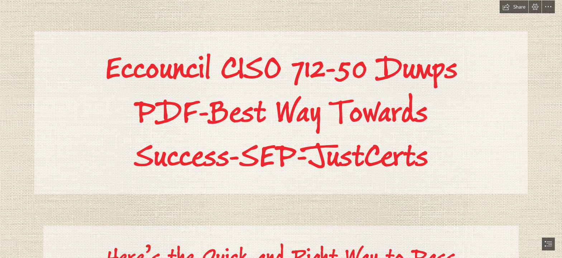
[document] (281, 129)
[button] (514, 6)
